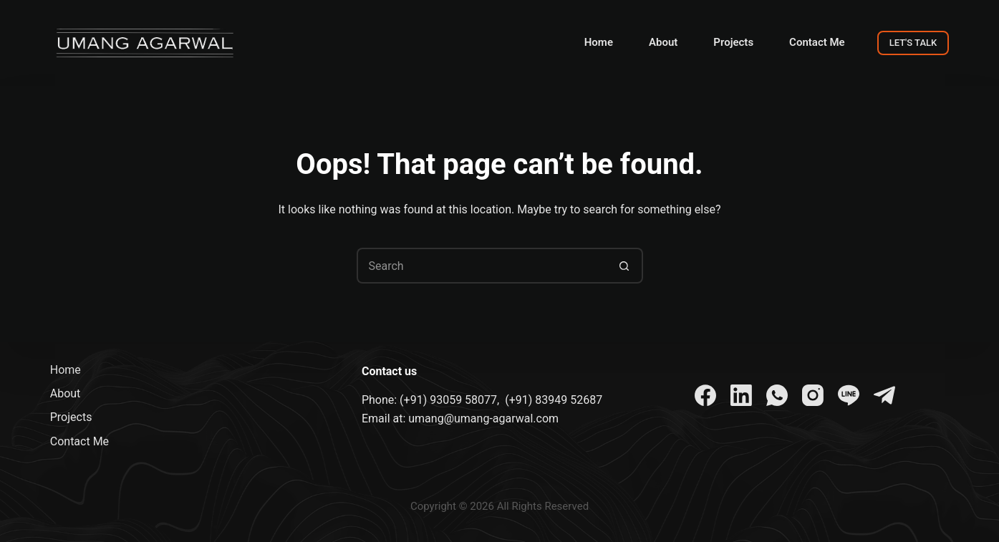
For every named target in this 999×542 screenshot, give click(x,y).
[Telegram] (884, 395)
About (663, 42)
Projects (733, 42)
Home (598, 42)
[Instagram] (813, 395)
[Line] (848, 395)
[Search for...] (482, 266)
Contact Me (817, 42)
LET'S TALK (913, 42)
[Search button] (625, 266)
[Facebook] (705, 395)
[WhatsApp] (777, 395)
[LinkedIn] (741, 395)
